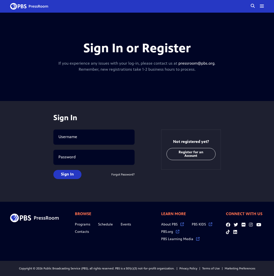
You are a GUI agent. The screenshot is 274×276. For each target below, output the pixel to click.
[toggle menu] (262, 6)
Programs (82, 224)
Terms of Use (211, 268)
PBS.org (170, 232)
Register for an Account (191, 154)
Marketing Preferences (240, 268)
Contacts (82, 232)
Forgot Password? (123, 174)
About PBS (172, 224)
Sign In (67, 174)
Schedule (105, 224)
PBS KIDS (202, 224)
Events (126, 224)
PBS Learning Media (180, 239)
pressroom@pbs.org (196, 63)
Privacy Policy (188, 268)
